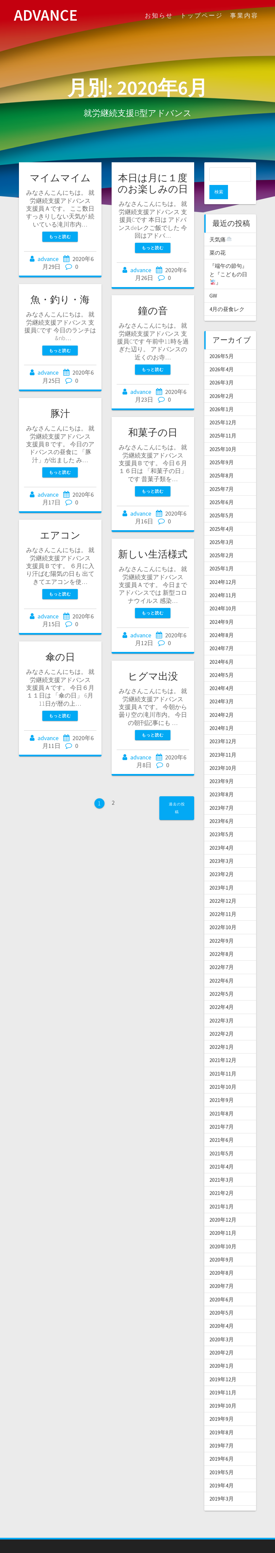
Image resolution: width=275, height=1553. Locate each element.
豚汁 (60, 413)
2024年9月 (221, 607)
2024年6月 (221, 647)
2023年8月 (221, 780)
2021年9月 (221, 1085)
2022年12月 (222, 886)
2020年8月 (221, 1258)
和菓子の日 (153, 432)
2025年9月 (221, 448)
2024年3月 (221, 687)
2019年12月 (222, 1365)
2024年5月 (221, 660)
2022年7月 (221, 952)
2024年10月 (222, 594)
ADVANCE (45, 15)
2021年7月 (221, 1112)
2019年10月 (222, 1391)
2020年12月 (222, 1205)
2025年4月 (221, 514)
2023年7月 (221, 793)
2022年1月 (221, 1032)
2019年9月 (221, 1404)
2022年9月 (221, 926)
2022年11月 (222, 899)
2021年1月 (221, 1192)
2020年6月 (221, 1285)
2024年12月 (222, 567)
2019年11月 (222, 1378)
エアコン (60, 535)
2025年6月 (221, 488)
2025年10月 (222, 434)
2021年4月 (221, 1152)
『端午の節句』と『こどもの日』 (228, 260)
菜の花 (217, 238)
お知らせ (159, 15)
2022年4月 (221, 992)
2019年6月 (221, 1444)
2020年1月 (221, 1351)
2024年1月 (221, 713)
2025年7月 (221, 474)
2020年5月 (221, 1298)
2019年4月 (221, 1471)
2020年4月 (221, 1311)
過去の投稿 (177, 808)
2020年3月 (221, 1325)
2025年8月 (221, 461)
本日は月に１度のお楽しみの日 (153, 183)
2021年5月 (221, 1139)
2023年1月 (221, 873)
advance (48, 259)
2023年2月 (221, 859)
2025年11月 (222, 421)
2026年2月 (221, 381)
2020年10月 (222, 1232)
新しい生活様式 (152, 554)
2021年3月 (221, 1165)
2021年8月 (221, 1099)
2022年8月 (221, 939)
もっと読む (60, 236)
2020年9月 (221, 1245)
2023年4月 (221, 833)
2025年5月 (221, 501)
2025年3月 (221, 527)
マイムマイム (60, 178)
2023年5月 (221, 820)
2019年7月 (221, 1431)
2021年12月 (222, 1045)
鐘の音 (153, 311)
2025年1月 (221, 554)
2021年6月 (221, 1125)
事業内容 (244, 15)
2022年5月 (221, 979)
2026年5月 (221, 341)
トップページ (201, 15)
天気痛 (220, 225)
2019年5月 (221, 1458)
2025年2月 (221, 541)
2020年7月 (221, 1271)
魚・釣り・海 (60, 299)
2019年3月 (221, 1484)
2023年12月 (222, 727)
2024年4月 (221, 673)
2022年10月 (222, 913)
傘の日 (60, 657)
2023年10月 (222, 753)
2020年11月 (222, 1218)
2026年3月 (221, 368)
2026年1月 (221, 395)
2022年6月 (221, 966)
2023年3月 (221, 846)
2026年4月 (221, 355)
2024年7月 (221, 634)
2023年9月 (221, 766)
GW (213, 281)
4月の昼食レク (227, 294)
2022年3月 (221, 1006)
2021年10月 (222, 1072)
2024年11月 (222, 581)
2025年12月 (222, 408)
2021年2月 (221, 1178)
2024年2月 (221, 700)
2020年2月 (221, 1338)
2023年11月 (222, 740)
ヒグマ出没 (153, 676)
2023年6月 (221, 806)
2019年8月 (221, 1418)
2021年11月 (222, 1059)
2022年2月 (221, 1019)
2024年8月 (221, 620)
